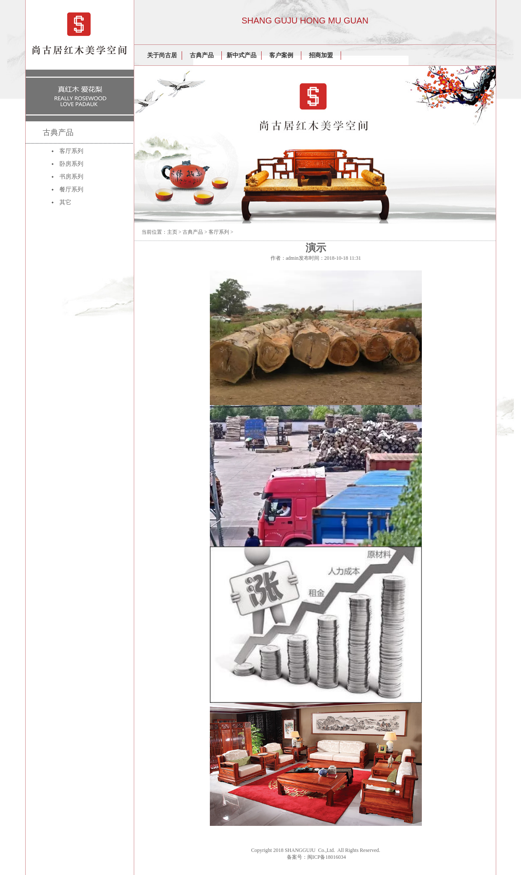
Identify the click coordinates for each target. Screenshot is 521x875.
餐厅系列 (71, 189)
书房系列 (71, 176)
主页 (172, 232)
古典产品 (202, 55)
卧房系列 (71, 164)
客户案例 (281, 55)
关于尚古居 (162, 55)
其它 (65, 202)
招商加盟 (321, 55)
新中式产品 (241, 55)
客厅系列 (71, 151)
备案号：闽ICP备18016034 (316, 857)
